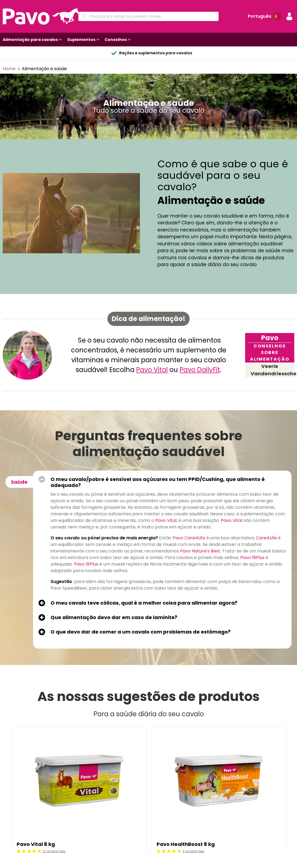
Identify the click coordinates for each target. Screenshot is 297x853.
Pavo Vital (152, 369)
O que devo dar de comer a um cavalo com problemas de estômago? (141, 632)
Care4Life (266, 538)
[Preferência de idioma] (264, 16)
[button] (289, 16)
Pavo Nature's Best (200, 551)
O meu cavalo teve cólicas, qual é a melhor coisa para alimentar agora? (144, 603)
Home (10, 69)
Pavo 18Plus (252, 557)
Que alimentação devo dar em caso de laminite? (114, 617)
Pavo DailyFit (200, 369)
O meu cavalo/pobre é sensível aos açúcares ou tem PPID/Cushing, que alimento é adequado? (158, 482)
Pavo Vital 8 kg (36, 844)
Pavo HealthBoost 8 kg (186, 844)
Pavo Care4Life (189, 538)
